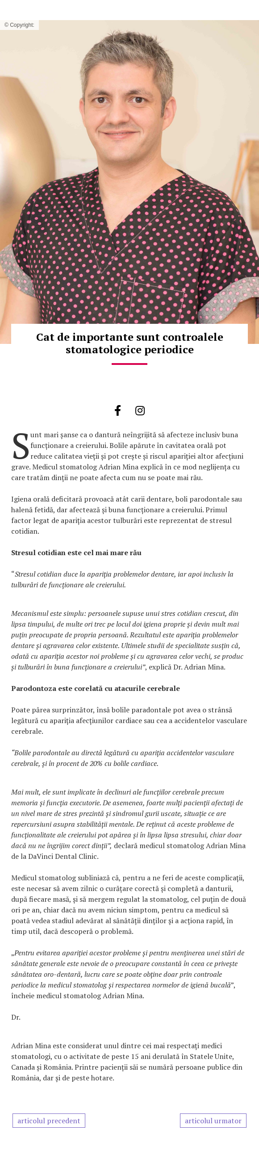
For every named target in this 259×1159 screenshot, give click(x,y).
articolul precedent (48, 1121)
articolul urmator (213, 1121)
